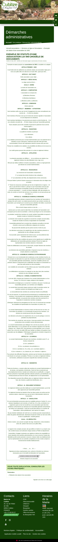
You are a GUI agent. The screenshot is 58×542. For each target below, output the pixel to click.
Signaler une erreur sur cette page (42, 479)
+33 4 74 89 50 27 (10, 512)
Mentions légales (9, 530)
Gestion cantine (28, 510)
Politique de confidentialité (25, 530)
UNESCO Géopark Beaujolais (26, 506)
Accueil (8, 42)
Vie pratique (17, 42)
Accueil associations (13, 48)
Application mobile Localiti (12, 534)
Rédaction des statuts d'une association (20, 475)
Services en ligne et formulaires (32, 48)
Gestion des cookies (39, 534)
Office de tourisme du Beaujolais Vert (29, 513)
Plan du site (27, 534)
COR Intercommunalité (28, 500)
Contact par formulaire (11, 514)
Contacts (9, 495)
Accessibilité (39, 530)
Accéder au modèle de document (29, 456)
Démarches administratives (32, 42)
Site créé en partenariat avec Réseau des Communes (29, 540)
